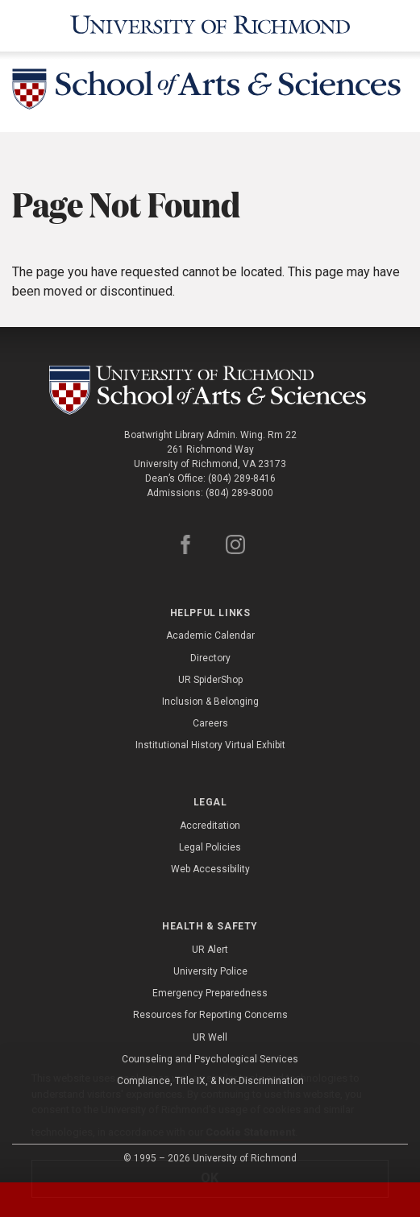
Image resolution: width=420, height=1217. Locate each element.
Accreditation (210, 825)
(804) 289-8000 (239, 493)
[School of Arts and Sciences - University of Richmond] (210, 91)
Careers (210, 723)
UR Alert (210, 949)
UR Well (210, 1037)
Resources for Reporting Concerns (210, 1014)
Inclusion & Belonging (210, 701)
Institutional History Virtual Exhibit (210, 745)
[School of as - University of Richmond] (210, 390)
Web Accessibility (210, 869)
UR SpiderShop (210, 679)
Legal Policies (210, 847)
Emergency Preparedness (210, 993)
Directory (210, 658)
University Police (210, 971)
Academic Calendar (210, 635)
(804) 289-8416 (242, 478)
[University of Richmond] (209, 26)
